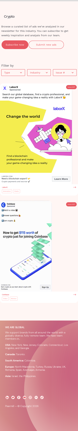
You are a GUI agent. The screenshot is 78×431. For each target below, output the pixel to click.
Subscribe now (15, 44)
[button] (54, 6)
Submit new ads (46, 44)
